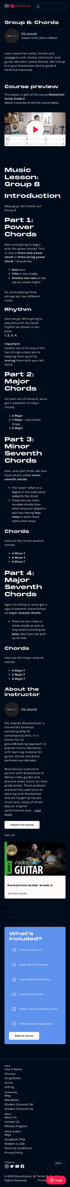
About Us (10, 1117)
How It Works (13, 1069)
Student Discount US (18, 1108)
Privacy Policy (13, 1152)
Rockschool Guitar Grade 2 (29, 885)
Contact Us (11, 1121)
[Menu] (7, 6)
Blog (7, 1095)
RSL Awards (29, 33)
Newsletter (11, 1099)
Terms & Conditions (18, 1148)
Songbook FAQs (14, 1139)
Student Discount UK (18, 1104)
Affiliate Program (15, 1126)
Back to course (24, 1035)
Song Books (12, 1078)
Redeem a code (14, 1143)
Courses (9, 1073)
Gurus (8, 1082)
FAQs (7, 1134)
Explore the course (22, 824)
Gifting (9, 1087)
